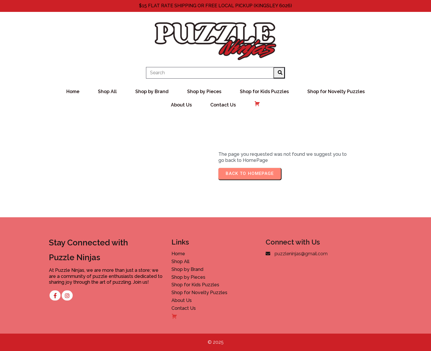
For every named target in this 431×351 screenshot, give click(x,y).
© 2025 (216, 342)
